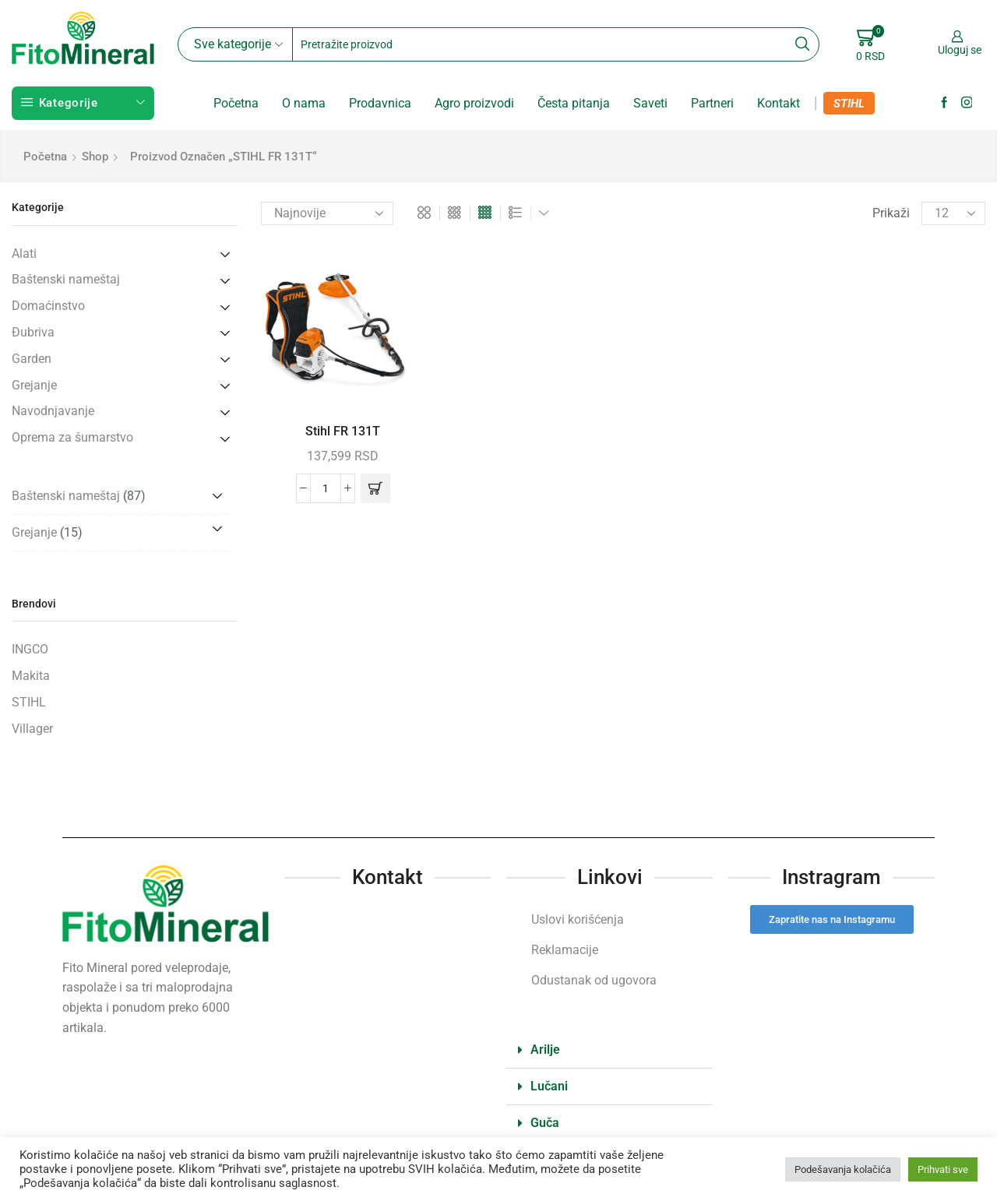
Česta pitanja (573, 103)
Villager (32, 728)
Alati (24, 253)
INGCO (30, 649)
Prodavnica (380, 103)
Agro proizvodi (474, 103)
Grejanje (34, 385)
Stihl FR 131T (342, 431)
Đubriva (33, 332)
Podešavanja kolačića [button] (842, 1169)
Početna (236, 103)
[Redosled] (327, 213)
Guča (544, 1122)
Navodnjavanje (53, 410)
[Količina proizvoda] (325, 488)
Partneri (712, 103)
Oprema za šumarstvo (72, 437)
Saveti (650, 103)
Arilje (545, 1049)
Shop (95, 157)
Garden (31, 358)
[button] (375, 488)
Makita (31, 675)
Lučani (549, 1086)
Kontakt (778, 103)
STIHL (849, 104)
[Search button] (802, 44)
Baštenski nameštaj (66, 279)
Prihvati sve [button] (943, 1169)
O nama (304, 103)
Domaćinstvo (48, 305)
